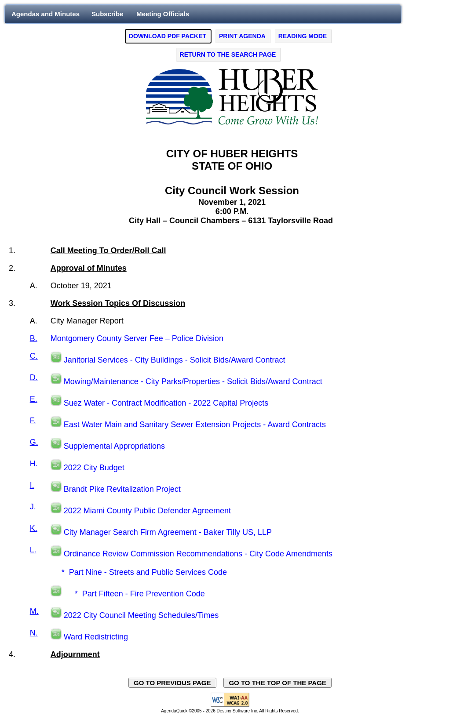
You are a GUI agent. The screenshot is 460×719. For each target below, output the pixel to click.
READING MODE (302, 36)
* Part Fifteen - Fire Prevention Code (134, 593)
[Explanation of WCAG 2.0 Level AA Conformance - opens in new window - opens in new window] (230, 705)
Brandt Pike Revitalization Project (122, 489)
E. (33, 399)
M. (34, 611)
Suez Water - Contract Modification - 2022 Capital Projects (166, 403)
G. (34, 442)
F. (33, 420)
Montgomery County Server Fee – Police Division (137, 338)
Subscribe (107, 14)
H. (34, 463)
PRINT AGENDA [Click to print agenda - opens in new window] (242, 36)
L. (33, 549)
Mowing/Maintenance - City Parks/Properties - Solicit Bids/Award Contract (193, 381)
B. (33, 338)
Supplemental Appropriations (114, 446)
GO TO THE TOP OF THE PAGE (277, 682)
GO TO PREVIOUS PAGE (172, 682)
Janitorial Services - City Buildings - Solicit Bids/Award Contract (174, 360)
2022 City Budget (94, 467)
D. (34, 377)
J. (33, 506)
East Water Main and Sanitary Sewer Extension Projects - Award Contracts (195, 424)
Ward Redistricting (96, 636)
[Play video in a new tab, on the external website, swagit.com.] (56, 360)
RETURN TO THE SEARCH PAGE (228, 54)
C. (34, 356)
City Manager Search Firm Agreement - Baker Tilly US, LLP (168, 532)
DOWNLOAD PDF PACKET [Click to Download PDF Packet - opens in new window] (167, 36)
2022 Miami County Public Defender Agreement (147, 510)
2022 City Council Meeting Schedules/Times (141, 615)
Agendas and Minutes (45, 14)
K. (33, 528)
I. (32, 485)
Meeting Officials (162, 14)
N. (34, 632)
